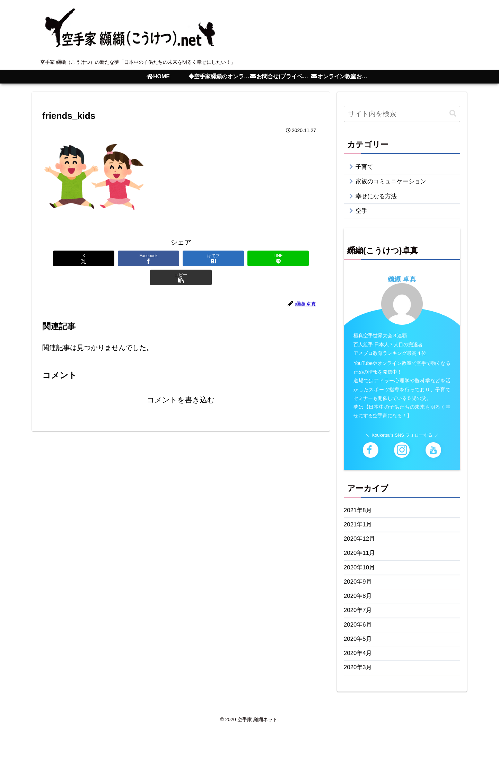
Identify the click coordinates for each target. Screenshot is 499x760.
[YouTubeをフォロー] (433, 456)
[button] (293, 258)
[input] (402, 114)
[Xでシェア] (68, 258)
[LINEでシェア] (237, 258)
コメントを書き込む (181, 381)
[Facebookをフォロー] (370, 456)
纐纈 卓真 (402, 285)
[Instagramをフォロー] (402, 456)
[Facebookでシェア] (124, 258)
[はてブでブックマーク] (181, 258)
